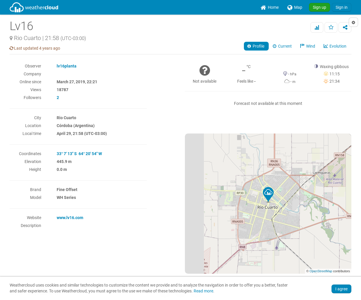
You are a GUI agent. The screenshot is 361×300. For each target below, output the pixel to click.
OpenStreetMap (321, 271)
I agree (341, 289)
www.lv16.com (70, 217)
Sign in (342, 7)
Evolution (335, 46)
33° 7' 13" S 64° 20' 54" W (79, 153)
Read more (203, 291)
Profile (256, 46)
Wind (308, 46)
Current (283, 46)
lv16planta (67, 66)
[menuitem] (269, 7)
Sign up (319, 7)
